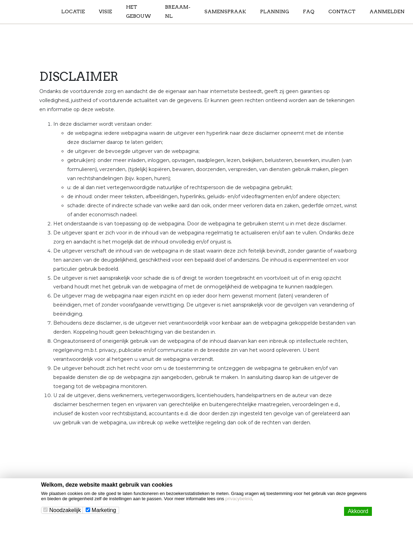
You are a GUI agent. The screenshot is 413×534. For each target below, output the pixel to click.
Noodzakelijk (62, 510)
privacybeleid (238, 498)
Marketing (101, 510)
